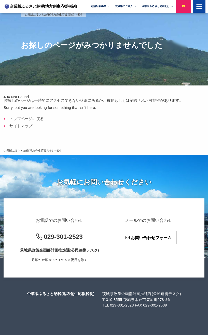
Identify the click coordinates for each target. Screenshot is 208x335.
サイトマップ (20, 126)
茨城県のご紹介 (124, 6)
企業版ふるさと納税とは (156, 6)
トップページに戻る (26, 118)
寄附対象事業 (98, 6)
